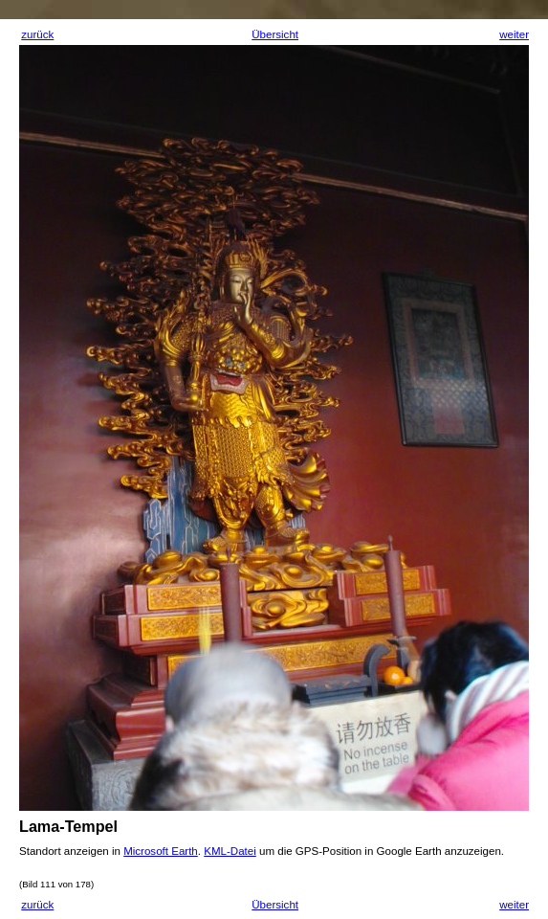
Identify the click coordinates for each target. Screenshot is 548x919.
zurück (37, 34)
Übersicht (275, 34)
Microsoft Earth (160, 851)
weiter (514, 34)
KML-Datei (230, 851)
